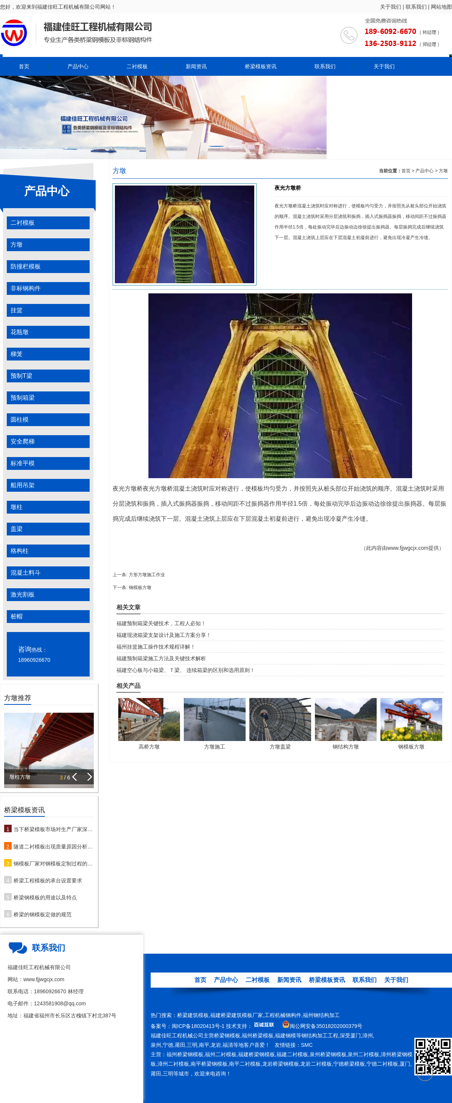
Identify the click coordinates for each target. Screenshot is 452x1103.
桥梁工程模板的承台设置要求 (48, 880)
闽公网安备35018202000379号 (326, 1026)
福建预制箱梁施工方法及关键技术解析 (161, 658)
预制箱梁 (23, 397)
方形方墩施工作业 (147, 574)
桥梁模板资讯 (260, 66)
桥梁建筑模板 (193, 1015)
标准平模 (23, 463)
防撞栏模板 (26, 266)
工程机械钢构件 (282, 1015)
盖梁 (17, 529)
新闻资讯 (196, 66)
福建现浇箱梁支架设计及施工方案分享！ (163, 635)
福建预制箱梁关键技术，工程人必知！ (161, 623)
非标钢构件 (26, 288)
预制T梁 (21, 376)
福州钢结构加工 (321, 1015)
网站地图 (441, 7)
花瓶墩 (20, 332)
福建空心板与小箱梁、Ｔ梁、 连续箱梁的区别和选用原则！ (185, 670)
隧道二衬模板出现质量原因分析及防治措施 (54, 847)
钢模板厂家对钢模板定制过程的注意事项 (54, 864)
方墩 (17, 244)
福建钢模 (285, 1035)
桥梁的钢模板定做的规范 (43, 914)
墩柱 (17, 507)
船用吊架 (23, 485)
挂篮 (17, 310)
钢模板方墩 (140, 587)
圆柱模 (20, 419)
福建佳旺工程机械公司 (177, 1035)
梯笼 (17, 354)
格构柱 (20, 551)
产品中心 (78, 66)
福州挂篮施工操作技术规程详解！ (155, 647)
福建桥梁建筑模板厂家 (236, 1015)
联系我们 (416, 7)
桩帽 (17, 616)
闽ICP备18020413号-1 (198, 1026)
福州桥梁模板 (257, 1035)
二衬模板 (137, 66)
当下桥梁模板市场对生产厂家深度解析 (54, 829)
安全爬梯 (23, 441)
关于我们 (390, 7)
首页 (24, 66)
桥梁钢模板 (227, 1035)
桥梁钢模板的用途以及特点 (45, 897)
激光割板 (23, 594)
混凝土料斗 (26, 572)
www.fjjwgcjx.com (407, 548)
